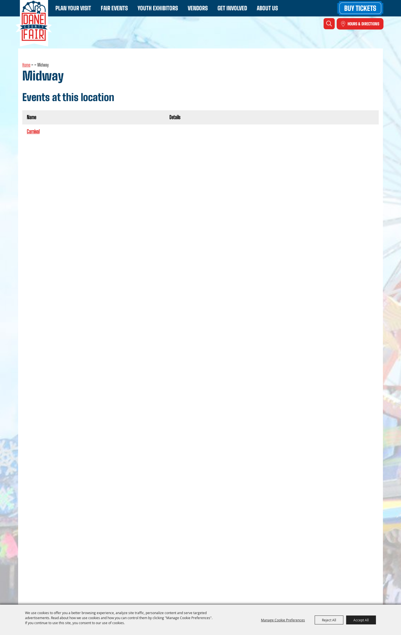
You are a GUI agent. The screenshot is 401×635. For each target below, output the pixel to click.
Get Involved (232, 8)
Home (26, 64)
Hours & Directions (363, 23)
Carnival (33, 131)
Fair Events (114, 8)
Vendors (198, 8)
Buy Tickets (360, 8)
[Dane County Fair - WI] (34, 23)
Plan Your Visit (73, 8)
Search (329, 23)
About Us (267, 8)
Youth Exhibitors (158, 8)
